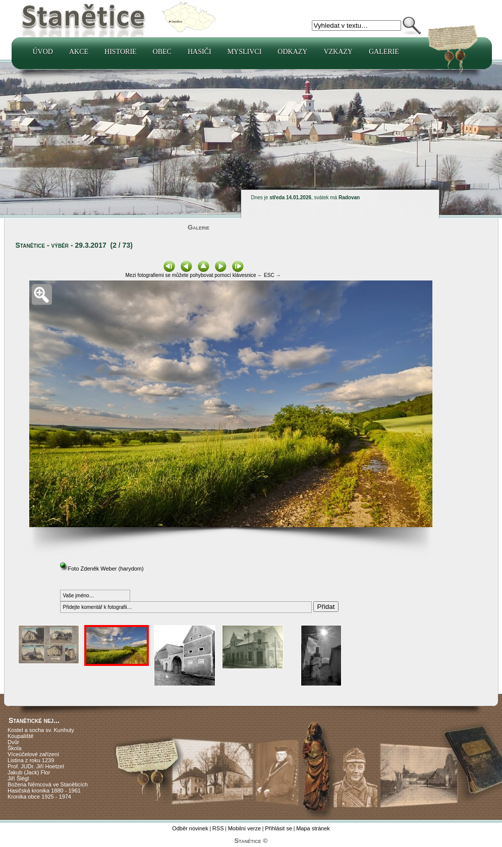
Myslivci (245, 51)
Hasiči (199, 51)
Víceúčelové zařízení (33, 754)
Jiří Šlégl (18, 778)
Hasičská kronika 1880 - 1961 (44, 790)
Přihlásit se (278, 828)
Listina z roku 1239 (31, 760)
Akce (78, 51)
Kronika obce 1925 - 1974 (39, 797)
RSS (218, 828)
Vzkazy (338, 51)
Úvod (43, 51)
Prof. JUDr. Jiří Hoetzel (36, 766)
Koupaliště (20, 736)
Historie (120, 51)
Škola (15, 748)
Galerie (384, 51)
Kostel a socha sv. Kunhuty (41, 730)
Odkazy (292, 51)
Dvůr (13, 742)
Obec (162, 51)
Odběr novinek (190, 828)
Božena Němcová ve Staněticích (48, 784)
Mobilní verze (244, 828)
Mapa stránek (313, 828)
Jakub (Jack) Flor (29, 772)
